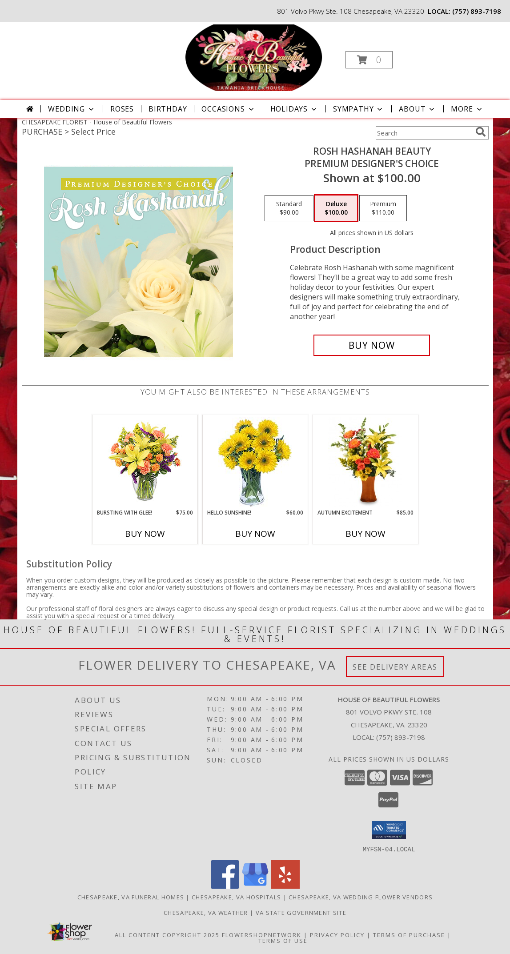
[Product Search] (423, 133)
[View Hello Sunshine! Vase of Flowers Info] (255, 462)
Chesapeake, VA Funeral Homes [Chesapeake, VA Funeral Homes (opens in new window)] (130, 897)
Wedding (72, 109)
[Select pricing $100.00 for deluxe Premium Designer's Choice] (336, 208)
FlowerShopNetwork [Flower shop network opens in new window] (261, 934)
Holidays (294, 109)
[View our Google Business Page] (255, 886)
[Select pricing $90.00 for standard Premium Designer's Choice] (289, 208)
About (417, 109)
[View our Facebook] (225, 886)
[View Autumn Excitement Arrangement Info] (365, 462)
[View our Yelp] (285, 886)
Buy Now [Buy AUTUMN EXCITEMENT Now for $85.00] (365, 533)
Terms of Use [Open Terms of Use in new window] (283, 940)
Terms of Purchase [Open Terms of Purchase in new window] (409, 934)
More (467, 109)
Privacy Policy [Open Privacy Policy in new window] (337, 934)
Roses (122, 109)
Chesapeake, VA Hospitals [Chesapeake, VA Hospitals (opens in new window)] (236, 897)
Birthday (168, 109)
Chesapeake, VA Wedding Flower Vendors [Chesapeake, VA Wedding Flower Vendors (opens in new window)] (361, 897)
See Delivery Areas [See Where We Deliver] (395, 667)
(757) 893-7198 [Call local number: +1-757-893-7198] (476, 11)
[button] (369, 59)
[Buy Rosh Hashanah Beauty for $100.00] (371, 345)
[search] (480, 132)
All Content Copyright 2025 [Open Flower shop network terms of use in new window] (167, 934)
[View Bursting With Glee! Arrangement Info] (145, 462)
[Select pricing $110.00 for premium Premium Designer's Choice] (383, 208)
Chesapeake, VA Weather (206, 912)
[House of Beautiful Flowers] (254, 57)
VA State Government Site (301, 912)
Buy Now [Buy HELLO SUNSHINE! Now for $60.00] (255, 533)
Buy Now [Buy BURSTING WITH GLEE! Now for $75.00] (145, 533)
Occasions (228, 109)
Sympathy (358, 109)
